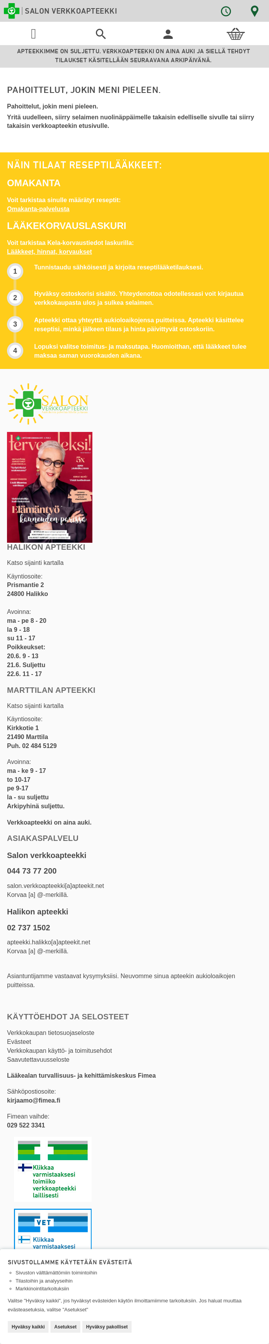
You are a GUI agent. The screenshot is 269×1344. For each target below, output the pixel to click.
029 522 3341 (26, 1125)
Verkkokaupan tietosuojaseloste (50, 1032)
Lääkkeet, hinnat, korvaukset (49, 251)
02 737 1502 (28, 927)
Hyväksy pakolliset (107, 1327)
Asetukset (65, 1327)
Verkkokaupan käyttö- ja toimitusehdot (59, 1050)
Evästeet (19, 1041)
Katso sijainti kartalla (35, 562)
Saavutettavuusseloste (38, 1059)
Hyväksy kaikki (28, 1327)
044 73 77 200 (32, 871)
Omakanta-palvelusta (38, 209)
